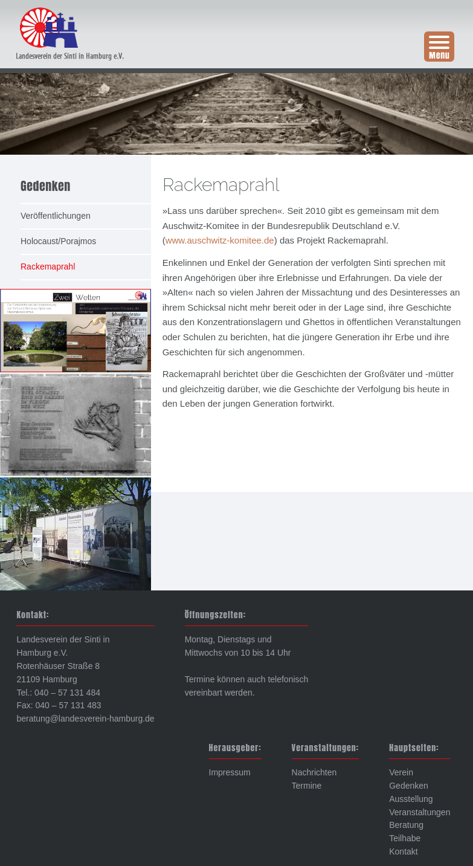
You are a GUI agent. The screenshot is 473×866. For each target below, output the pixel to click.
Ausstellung (411, 799)
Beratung (406, 825)
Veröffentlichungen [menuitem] (56, 216)
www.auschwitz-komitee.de (220, 240)
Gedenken (408, 785)
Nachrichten (314, 772)
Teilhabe (404, 838)
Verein (401, 772)
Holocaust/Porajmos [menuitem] (58, 241)
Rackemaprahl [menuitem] (48, 266)
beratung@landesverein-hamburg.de (85, 718)
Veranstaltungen (419, 812)
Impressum (230, 772)
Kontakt (403, 851)
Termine (307, 785)
